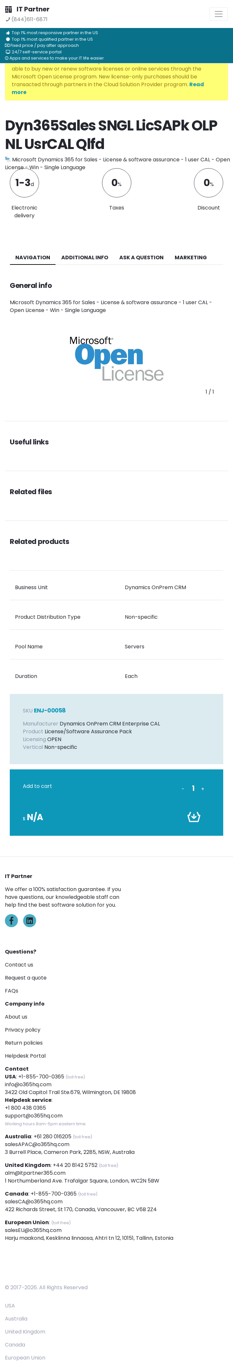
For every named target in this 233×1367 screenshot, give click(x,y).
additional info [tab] (84, 257)
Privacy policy (22, 1030)
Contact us (19, 964)
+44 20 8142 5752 (75, 1165)
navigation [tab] (32, 257)
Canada (15, 1344)
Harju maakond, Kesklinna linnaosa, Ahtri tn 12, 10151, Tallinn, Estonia (89, 1238)
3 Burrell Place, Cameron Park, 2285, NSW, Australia (70, 1152)
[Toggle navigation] (219, 13)
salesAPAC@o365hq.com (37, 1144)
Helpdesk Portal (25, 1056)
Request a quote (26, 977)
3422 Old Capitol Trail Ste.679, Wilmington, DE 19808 (70, 1092)
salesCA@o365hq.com (34, 1201)
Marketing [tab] (191, 257)
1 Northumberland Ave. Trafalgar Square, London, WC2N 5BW (82, 1180)
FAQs (11, 991)
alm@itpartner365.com (35, 1173)
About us (16, 1017)
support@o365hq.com (34, 1115)
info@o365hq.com (28, 1084)
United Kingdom (25, 1331)
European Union (25, 1357)
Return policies (24, 1043)
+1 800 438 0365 (25, 1108)
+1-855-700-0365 (41, 1076)
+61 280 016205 (52, 1136)
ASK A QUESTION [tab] (141, 257)
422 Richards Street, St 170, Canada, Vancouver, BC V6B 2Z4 (81, 1209)
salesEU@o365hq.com (33, 1230)
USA (10, 1305)
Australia (16, 1318)
